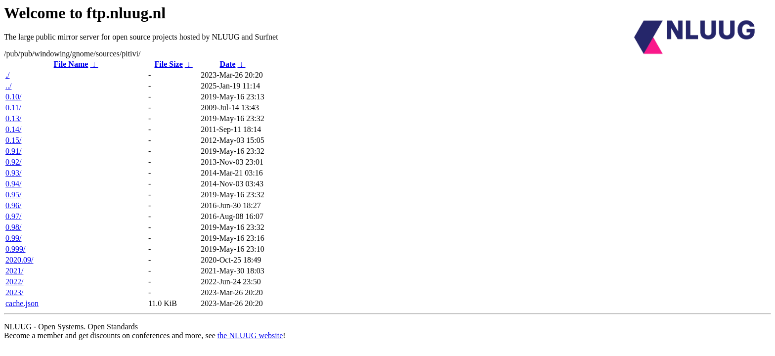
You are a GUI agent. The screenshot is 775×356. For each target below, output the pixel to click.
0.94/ (13, 183)
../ (8, 86)
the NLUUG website (250, 335)
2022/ (14, 281)
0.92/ (13, 162)
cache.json (22, 303)
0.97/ (13, 216)
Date (228, 64)
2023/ (14, 292)
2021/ (14, 271)
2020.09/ (19, 260)
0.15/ (13, 140)
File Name (71, 64)
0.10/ (13, 96)
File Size (168, 64)
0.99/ (13, 238)
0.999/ (15, 249)
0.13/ (13, 118)
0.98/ (13, 227)
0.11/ (13, 107)
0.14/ (13, 129)
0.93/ (13, 173)
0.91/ (13, 151)
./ (7, 75)
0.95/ (13, 194)
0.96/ (13, 205)
